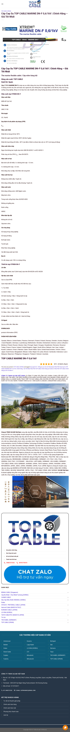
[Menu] (2, 4)
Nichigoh (53, 641)
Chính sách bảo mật (10, 708)
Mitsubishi (30, 655)
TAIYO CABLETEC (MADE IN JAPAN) (12, 615)
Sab (51, 645)
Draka (3, 602)
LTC (28, 652)
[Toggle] (68, 592)
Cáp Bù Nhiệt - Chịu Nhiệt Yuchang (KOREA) (14, 595)
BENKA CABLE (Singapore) (9, 592)
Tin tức (3, 617)
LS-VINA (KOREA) (6, 612)
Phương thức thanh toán (11, 711)
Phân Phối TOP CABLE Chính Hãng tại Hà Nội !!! (42, 368)
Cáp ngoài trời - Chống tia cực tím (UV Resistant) (42, 367)
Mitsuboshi (30, 659)
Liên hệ (6, 715)
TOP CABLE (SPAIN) (7, 622)
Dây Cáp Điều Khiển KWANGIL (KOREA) (13, 600)
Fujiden (6, 655)
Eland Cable (7, 652)
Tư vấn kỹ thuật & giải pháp (12, 701)
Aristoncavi (7, 641)
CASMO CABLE (6, 597)
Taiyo (52, 652)
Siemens (53, 648)
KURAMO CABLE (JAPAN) (9, 610)
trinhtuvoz (44, 729)
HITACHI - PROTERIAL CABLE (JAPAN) (13, 605)
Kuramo (29, 641)
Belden (6, 645)
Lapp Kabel (30, 645)
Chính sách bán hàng (10, 704)
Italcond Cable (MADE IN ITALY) (11, 607)
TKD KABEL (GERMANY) (8, 620)
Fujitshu (6, 659)
